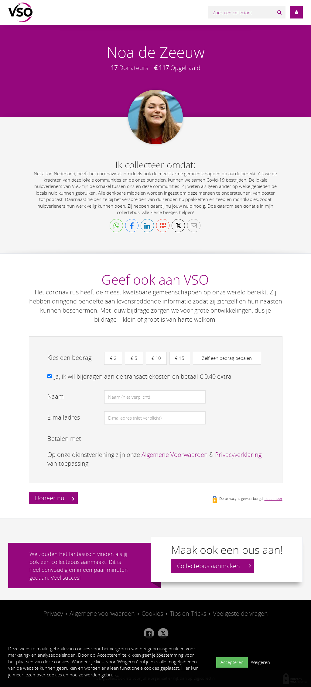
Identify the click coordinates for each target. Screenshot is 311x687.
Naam (55, 396)
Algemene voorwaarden (102, 614)
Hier (185, 668)
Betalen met (64, 438)
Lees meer (273, 498)
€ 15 (180, 358)
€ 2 (113, 358)
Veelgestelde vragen (240, 614)
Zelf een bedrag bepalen (227, 358)
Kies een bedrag (69, 358)
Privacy (53, 614)
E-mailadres (63, 417)
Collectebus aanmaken (214, 566)
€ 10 (156, 358)
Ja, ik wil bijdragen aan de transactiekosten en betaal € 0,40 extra (142, 376)
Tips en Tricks (188, 614)
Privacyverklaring (238, 455)
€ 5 (134, 358)
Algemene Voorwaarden (175, 455)
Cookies (152, 614)
